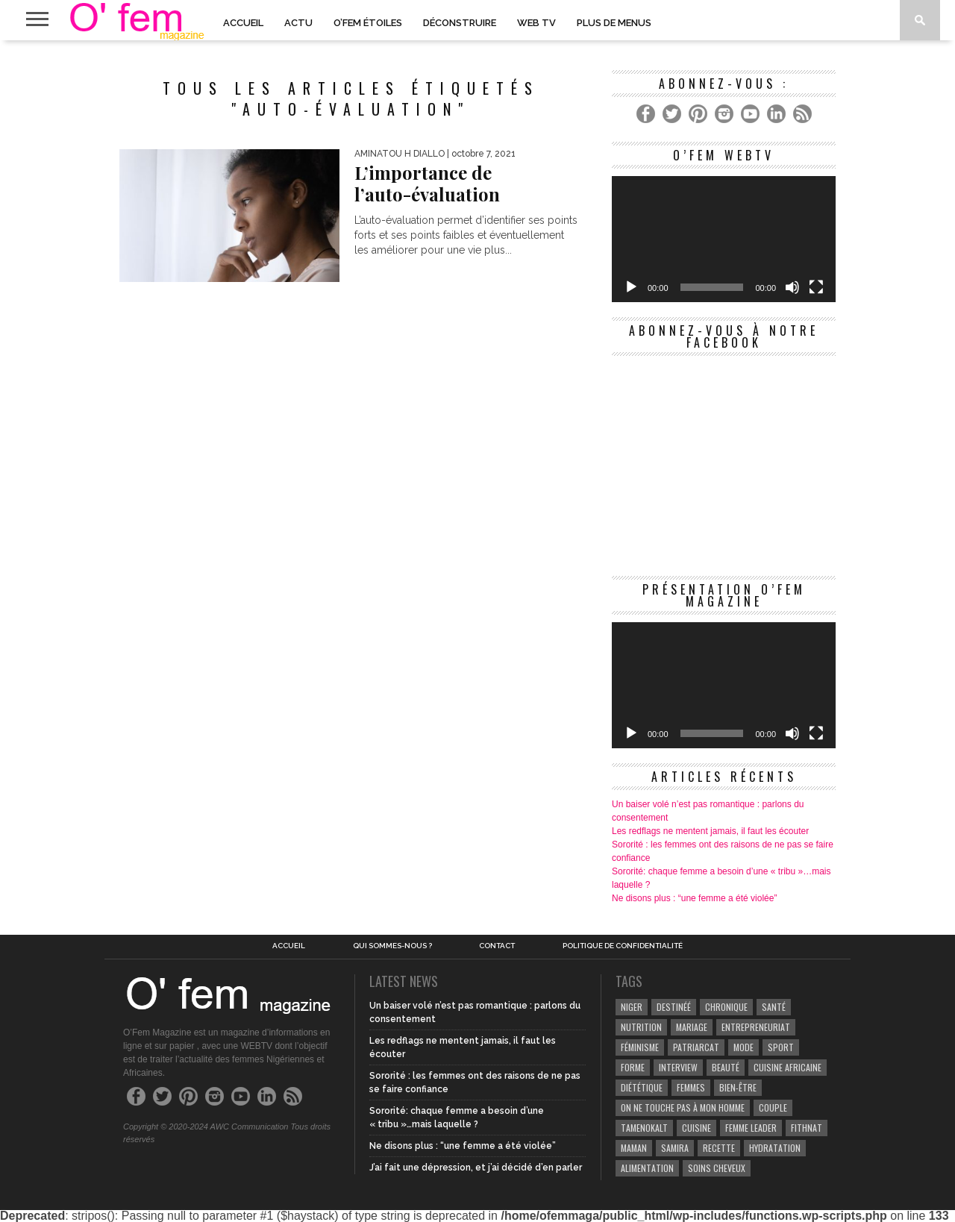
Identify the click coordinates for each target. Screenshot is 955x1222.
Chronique (726, 1006)
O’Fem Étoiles (368, 22)
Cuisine (696, 1127)
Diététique (642, 1087)
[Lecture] (631, 287)
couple (773, 1107)
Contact (497, 946)
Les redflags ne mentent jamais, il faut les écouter (710, 831)
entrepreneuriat (755, 1027)
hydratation (775, 1147)
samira (675, 1147)
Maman (634, 1147)
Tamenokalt (644, 1127)
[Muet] (792, 287)
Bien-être (738, 1087)
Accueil (243, 22)
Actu (298, 22)
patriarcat (696, 1047)
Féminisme (640, 1047)
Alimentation (647, 1168)
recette (719, 1147)
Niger (631, 1006)
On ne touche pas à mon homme (683, 1107)
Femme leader (751, 1127)
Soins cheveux (716, 1168)
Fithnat (806, 1127)
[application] (724, 239)
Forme (633, 1067)
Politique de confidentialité (623, 946)
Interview (678, 1067)
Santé (774, 1006)
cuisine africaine (787, 1067)
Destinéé (674, 1006)
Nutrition (641, 1027)
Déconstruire (459, 22)
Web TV (536, 22)
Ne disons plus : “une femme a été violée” (694, 898)
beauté (725, 1067)
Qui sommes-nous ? (392, 946)
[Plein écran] (816, 287)
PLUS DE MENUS (614, 22)
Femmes (691, 1087)
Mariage (691, 1027)
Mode (743, 1047)
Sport (781, 1047)
